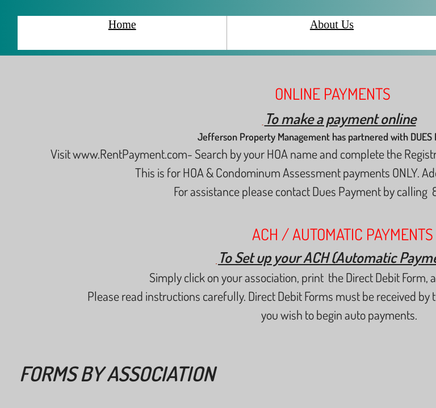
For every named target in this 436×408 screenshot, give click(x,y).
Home (122, 24)
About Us (332, 24)
